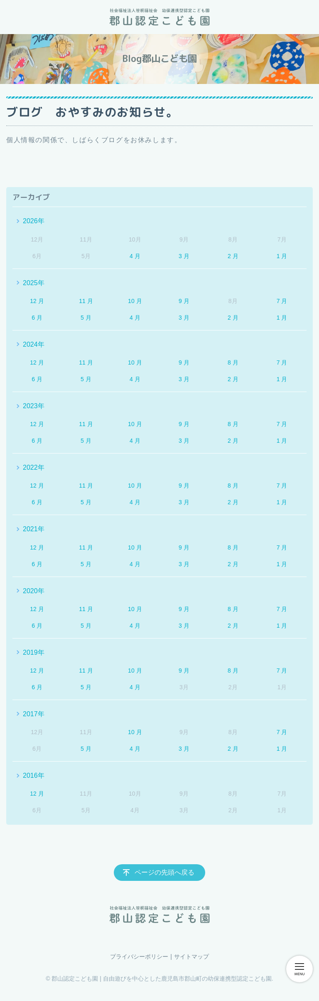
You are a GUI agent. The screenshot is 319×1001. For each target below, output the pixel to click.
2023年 (33, 405)
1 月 (282, 256)
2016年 (33, 775)
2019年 (33, 652)
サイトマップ (191, 956)
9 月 (184, 301)
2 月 (233, 256)
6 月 (37, 317)
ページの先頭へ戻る (164, 872)
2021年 (33, 529)
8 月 (233, 362)
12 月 (37, 301)
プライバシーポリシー (139, 956)
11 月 (86, 301)
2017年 (33, 713)
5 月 (86, 317)
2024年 (33, 344)
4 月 (135, 256)
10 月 (135, 301)
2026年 (33, 220)
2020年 (33, 590)
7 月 (282, 301)
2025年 (33, 282)
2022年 (33, 467)
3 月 (184, 256)
